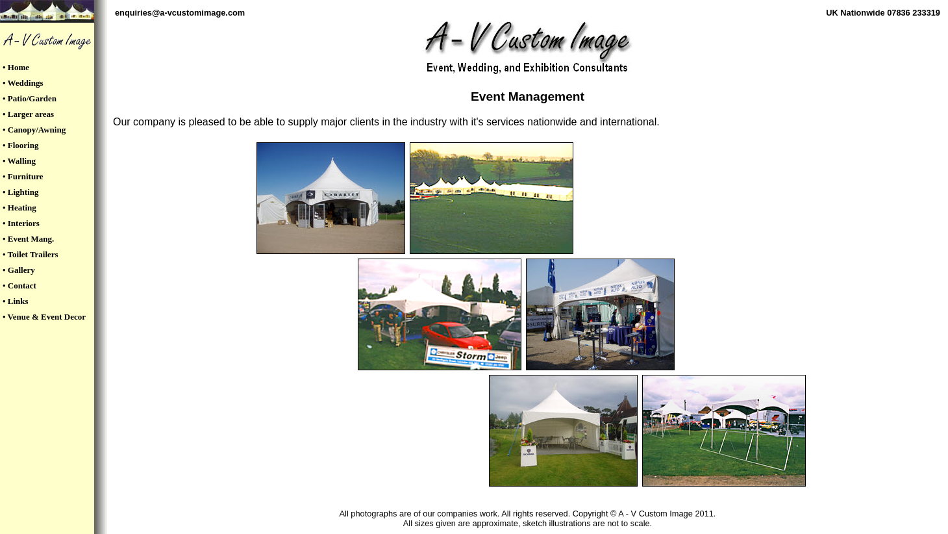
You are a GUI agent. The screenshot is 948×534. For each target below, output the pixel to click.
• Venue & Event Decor (44, 317)
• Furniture (23, 176)
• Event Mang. (28, 239)
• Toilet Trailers (30, 254)
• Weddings (23, 83)
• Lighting (21, 192)
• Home (16, 67)
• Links (16, 301)
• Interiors (21, 223)
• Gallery (19, 270)
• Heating (19, 207)
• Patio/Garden (29, 98)
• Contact (19, 285)
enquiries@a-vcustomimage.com (180, 13)
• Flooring (20, 145)
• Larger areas (28, 114)
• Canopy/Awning (34, 129)
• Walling (19, 161)
